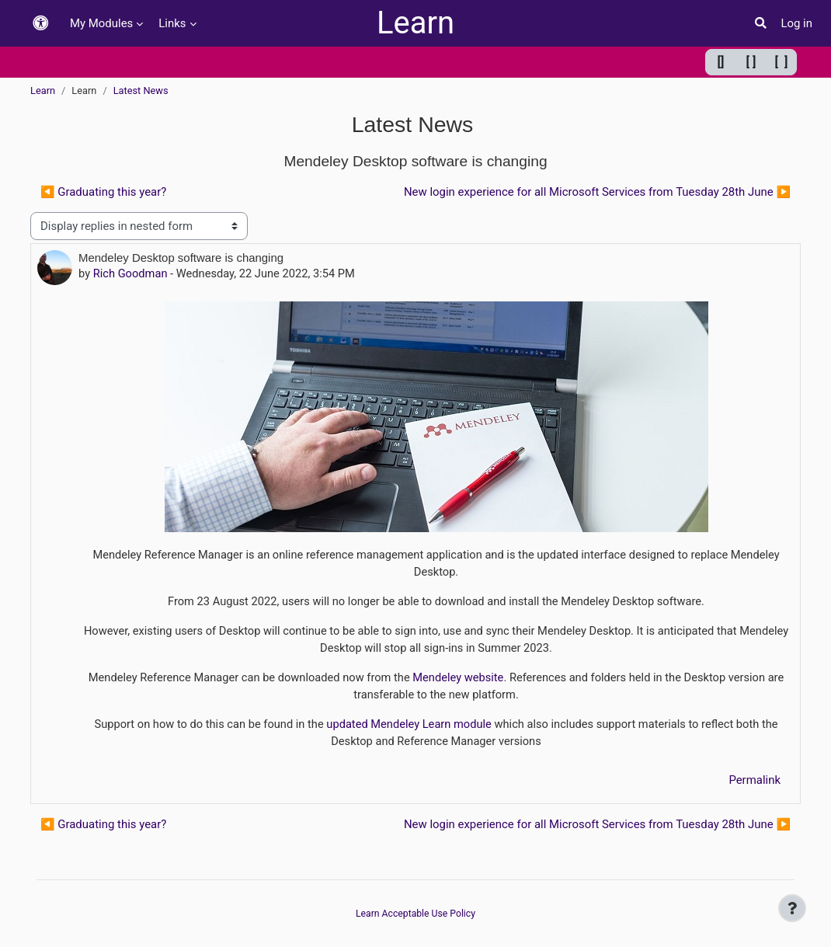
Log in (796, 23)
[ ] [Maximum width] (781, 61)
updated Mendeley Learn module (408, 727)
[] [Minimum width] (721, 61)
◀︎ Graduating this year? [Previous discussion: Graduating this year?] (103, 192)
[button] (40, 24)
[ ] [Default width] (751, 61)
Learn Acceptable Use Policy (416, 914)
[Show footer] (792, 908)
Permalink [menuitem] (754, 782)
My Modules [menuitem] (101, 23)
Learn (415, 23)
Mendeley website (458, 680)
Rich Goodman (131, 274)
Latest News (141, 90)
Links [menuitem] (172, 23)
